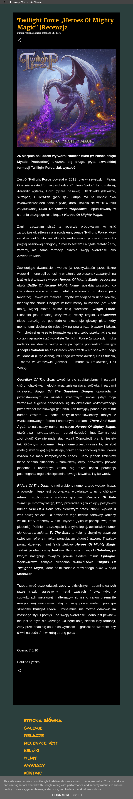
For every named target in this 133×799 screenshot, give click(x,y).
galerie (33, 727)
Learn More (61, 795)
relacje (34, 735)
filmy (30, 757)
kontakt (33, 772)
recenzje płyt (41, 742)
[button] (19, 40)
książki (31, 750)
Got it (77, 795)
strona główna (43, 720)
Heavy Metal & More (26, 2)
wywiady (34, 765)
